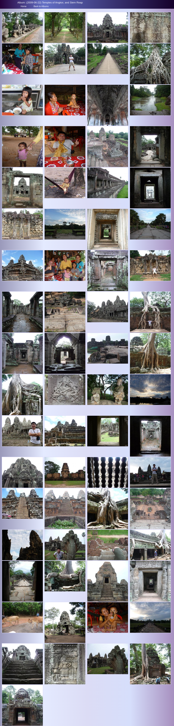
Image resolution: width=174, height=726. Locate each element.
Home (24, 6)
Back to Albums (41, 6)
